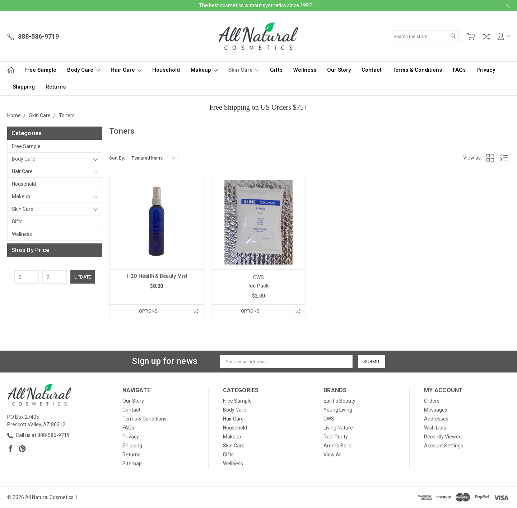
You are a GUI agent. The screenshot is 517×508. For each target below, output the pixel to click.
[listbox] (153, 158)
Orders (431, 401)
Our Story (339, 70)
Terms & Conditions (417, 70)
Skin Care (243, 70)
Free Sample (40, 70)
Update (82, 277)
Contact (372, 70)
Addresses (436, 419)
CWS (328, 419)
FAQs (459, 70)
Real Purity (335, 437)
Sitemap (132, 463)
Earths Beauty (339, 401)
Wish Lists (435, 428)
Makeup (204, 70)
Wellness (304, 70)
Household (166, 70)
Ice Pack (258, 286)
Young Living (337, 410)
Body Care (83, 70)
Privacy (485, 70)
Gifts (276, 70)
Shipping (24, 87)
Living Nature (338, 428)
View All (332, 454)
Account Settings (443, 445)
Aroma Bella (337, 445)
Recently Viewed (443, 437)
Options (148, 311)
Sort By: (117, 158)
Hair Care (126, 70)
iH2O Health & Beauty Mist (156, 276)
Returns (56, 87)
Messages (435, 410)
